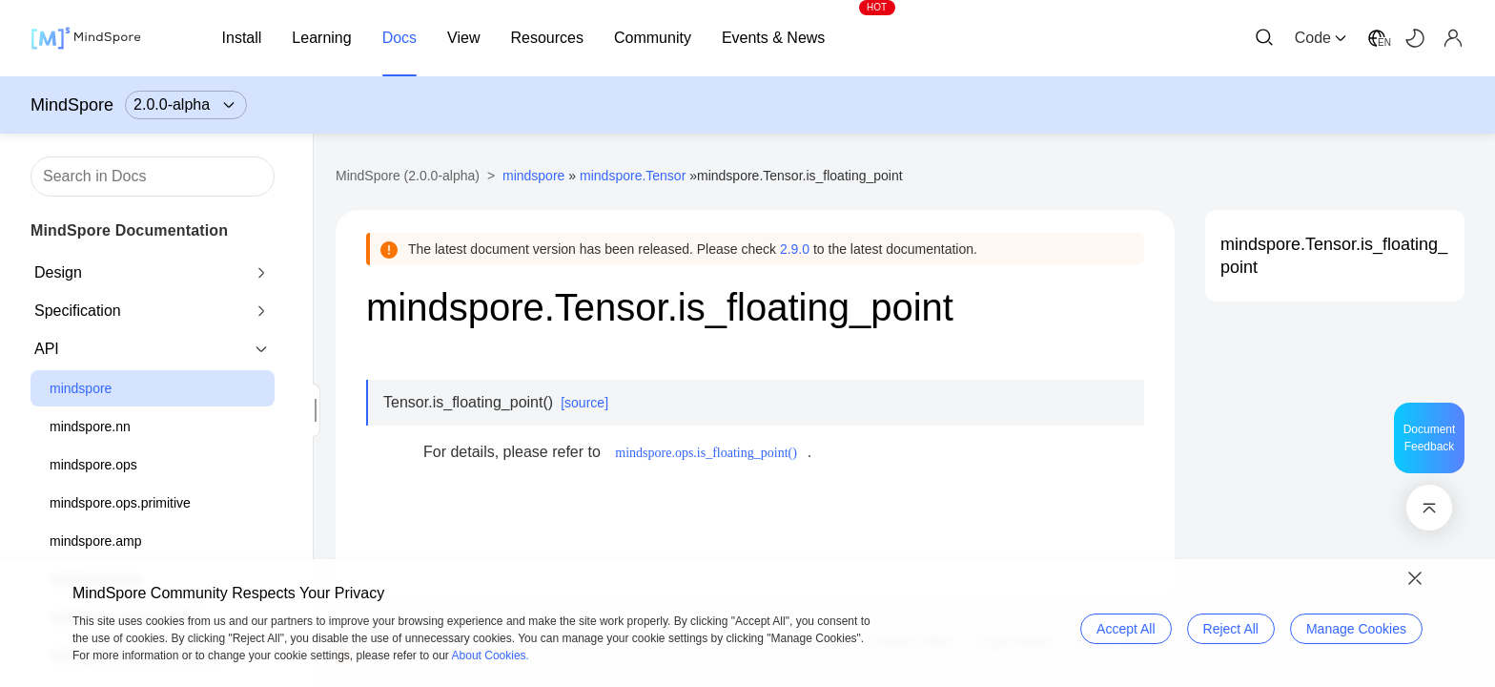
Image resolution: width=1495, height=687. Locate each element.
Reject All (1231, 628)
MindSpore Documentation (129, 230)
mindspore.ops (93, 464)
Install (242, 38)
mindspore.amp (96, 541)
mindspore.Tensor (633, 175)
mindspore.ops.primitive (120, 502)
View (463, 38)
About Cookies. (490, 655)
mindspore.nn (90, 426)
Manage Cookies (1356, 628)
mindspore (81, 388)
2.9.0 (794, 249)
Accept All (1125, 628)
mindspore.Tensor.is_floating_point (1333, 256)
